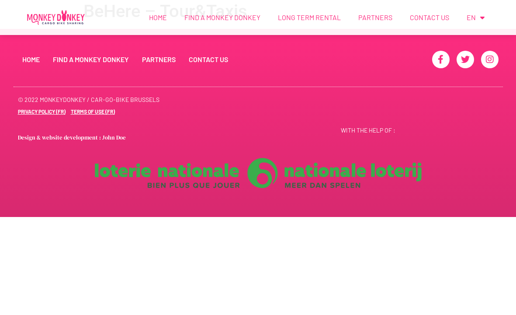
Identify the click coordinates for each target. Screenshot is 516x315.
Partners (375, 17)
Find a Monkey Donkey (222, 17)
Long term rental (309, 17)
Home (158, 17)
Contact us (429, 17)
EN (476, 17)
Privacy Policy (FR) (42, 111)
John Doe (114, 137)
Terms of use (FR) (93, 111)
